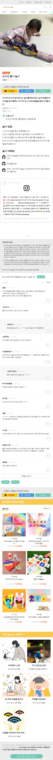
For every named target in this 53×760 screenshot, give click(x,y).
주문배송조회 (38, 2)
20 (47, 315)
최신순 (49, 282)
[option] (26, 40)
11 (47, 392)
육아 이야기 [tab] (43, 12)
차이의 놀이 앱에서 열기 (26, 756)
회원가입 (28, 2)
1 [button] (25, 69)
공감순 (43, 282)
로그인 (21, 2)
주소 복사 (43, 91)
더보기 (47, 508)
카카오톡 (9, 91)
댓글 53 (4, 80)
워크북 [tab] (24, 12)
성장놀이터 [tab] (14, 12)
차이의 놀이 (7, 218)
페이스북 (25, 91)
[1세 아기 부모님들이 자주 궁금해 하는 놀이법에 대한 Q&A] (20, 270)
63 (47, 362)
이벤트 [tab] (33, 12)
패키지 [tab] (4, 12)
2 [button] (28, 69)
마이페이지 (47, 2)
